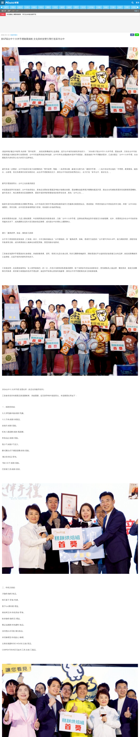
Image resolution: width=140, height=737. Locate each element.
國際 (48, 7)
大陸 (55, 7)
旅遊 (106, 7)
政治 (20, 7)
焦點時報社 (14, 35)
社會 (27, 7)
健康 (62, 7)
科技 (41, 7)
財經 (34, 7)
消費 (99, 7)
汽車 (113, 7)
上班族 (91, 7)
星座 (134, 7)
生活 (83, 7)
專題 (13, 7)
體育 (76, 7)
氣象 (136, 11)
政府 (120, 7)
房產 (127, 7)
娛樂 (69, 7)
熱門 (6, 7)
